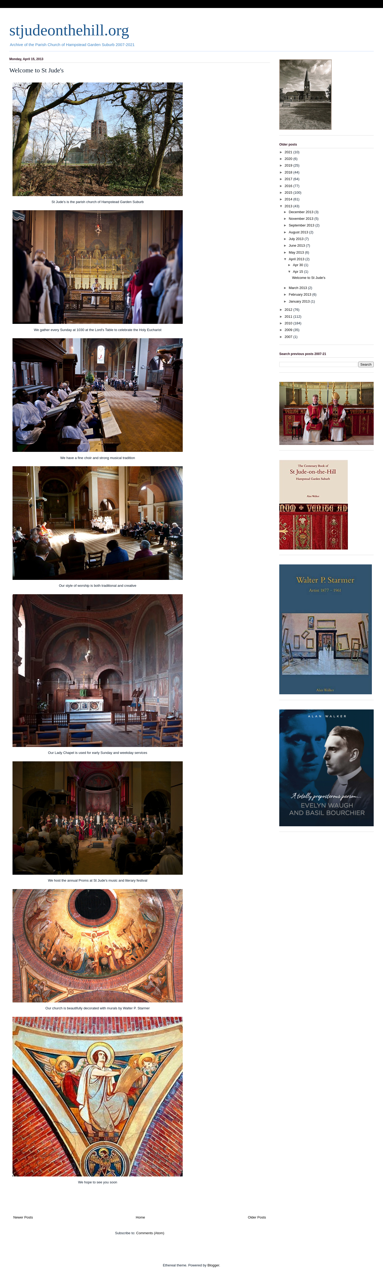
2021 (289, 152)
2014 (289, 199)
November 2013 (301, 219)
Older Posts (257, 1217)
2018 (289, 172)
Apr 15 (298, 272)
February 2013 (300, 294)
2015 (289, 193)
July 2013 (297, 239)
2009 (289, 330)
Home (140, 1217)
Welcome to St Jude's (36, 70)
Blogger (213, 1265)
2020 (289, 159)
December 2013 (301, 212)
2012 (289, 310)
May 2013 (297, 252)
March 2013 (298, 288)
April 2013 (297, 259)
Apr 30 (298, 265)
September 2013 (302, 225)
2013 (289, 206)
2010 (289, 323)
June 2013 (297, 245)
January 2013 (300, 301)
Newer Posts (23, 1217)
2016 (289, 186)
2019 (289, 165)
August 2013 (299, 232)
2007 (289, 337)
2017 (289, 179)
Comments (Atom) (150, 1233)
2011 (289, 317)
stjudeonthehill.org (69, 30)
